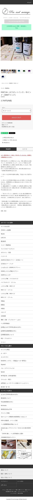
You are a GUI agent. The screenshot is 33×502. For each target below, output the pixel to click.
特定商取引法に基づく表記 (8, 126)
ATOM (21, 493)
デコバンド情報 (5, 413)
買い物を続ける (5, 142)
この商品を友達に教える (7, 137)
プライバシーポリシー (22, 491)
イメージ (24, 149)
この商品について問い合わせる (8, 140)
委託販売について (6, 398)
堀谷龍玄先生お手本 (6, 409)
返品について (5, 124)
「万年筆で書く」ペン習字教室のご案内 (12, 433)
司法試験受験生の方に (7, 402)
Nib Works (4, 405)
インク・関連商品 (9, 83)
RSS (19, 493)
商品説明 (8, 149)
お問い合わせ (4, 485)
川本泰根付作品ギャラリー (8, 437)
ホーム (3, 83)
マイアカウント (4, 481)
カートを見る (20, 481)
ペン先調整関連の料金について (9, 424)
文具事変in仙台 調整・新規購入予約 (16, 27)
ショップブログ (13, 493)
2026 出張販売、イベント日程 (9, 420)
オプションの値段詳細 (7, 122)
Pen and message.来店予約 (16, 21)
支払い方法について (10, 489)
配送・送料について (20, 489)
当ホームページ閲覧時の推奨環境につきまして (14, 416)
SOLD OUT (16, 117)
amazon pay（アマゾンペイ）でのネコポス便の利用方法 (16, 429)
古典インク (16, 83)
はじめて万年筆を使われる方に (9, 394)
